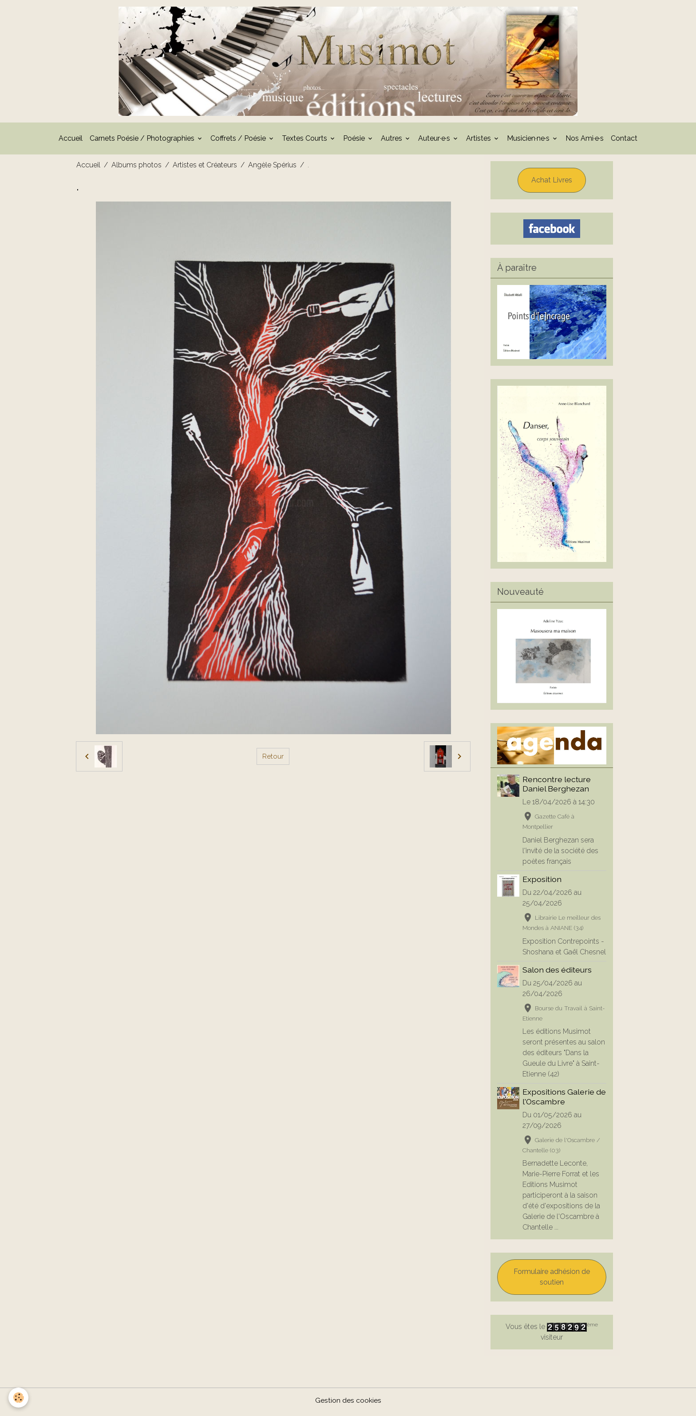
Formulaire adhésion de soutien (552, 1279)
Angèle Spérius (272, 167)
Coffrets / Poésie (239, 141)
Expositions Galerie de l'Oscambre (564, 1099)
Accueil (71, 141)
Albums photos (136, 167)
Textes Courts (305, 141)
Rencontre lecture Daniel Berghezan (557, 786)
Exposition (542, 881)
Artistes (479, 141)
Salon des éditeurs (557, 972)
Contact (624, 141)
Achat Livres (551, 182)
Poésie (355, 141)
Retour (273, 759)
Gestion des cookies (348, 1403)
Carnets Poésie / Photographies (143, 141)
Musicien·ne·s (529, 141)
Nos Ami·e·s (585, 141)
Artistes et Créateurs (205, 167)
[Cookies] (19, 1398)
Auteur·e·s (435, 141)
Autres (392, 141)
